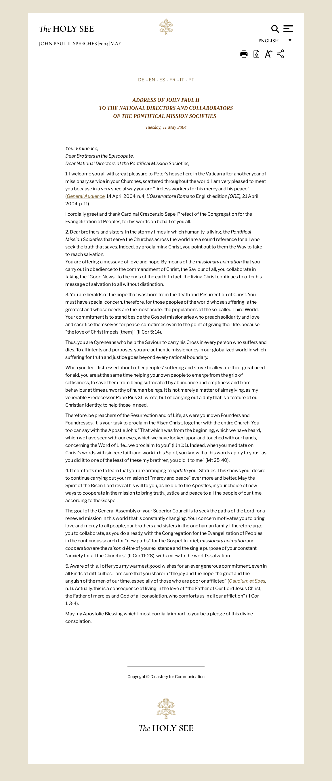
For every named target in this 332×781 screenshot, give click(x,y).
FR (172, 79)
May (115, 43)
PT (191, 79)
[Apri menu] (287, 29)
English (271, 42)
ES (162, 79)
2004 (104, 43)
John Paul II (55, 43)
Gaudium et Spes (247, 580)
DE (141, 79)
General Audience (86, 196)
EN (152, 79)
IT (182, 79)
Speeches (85, 43)
